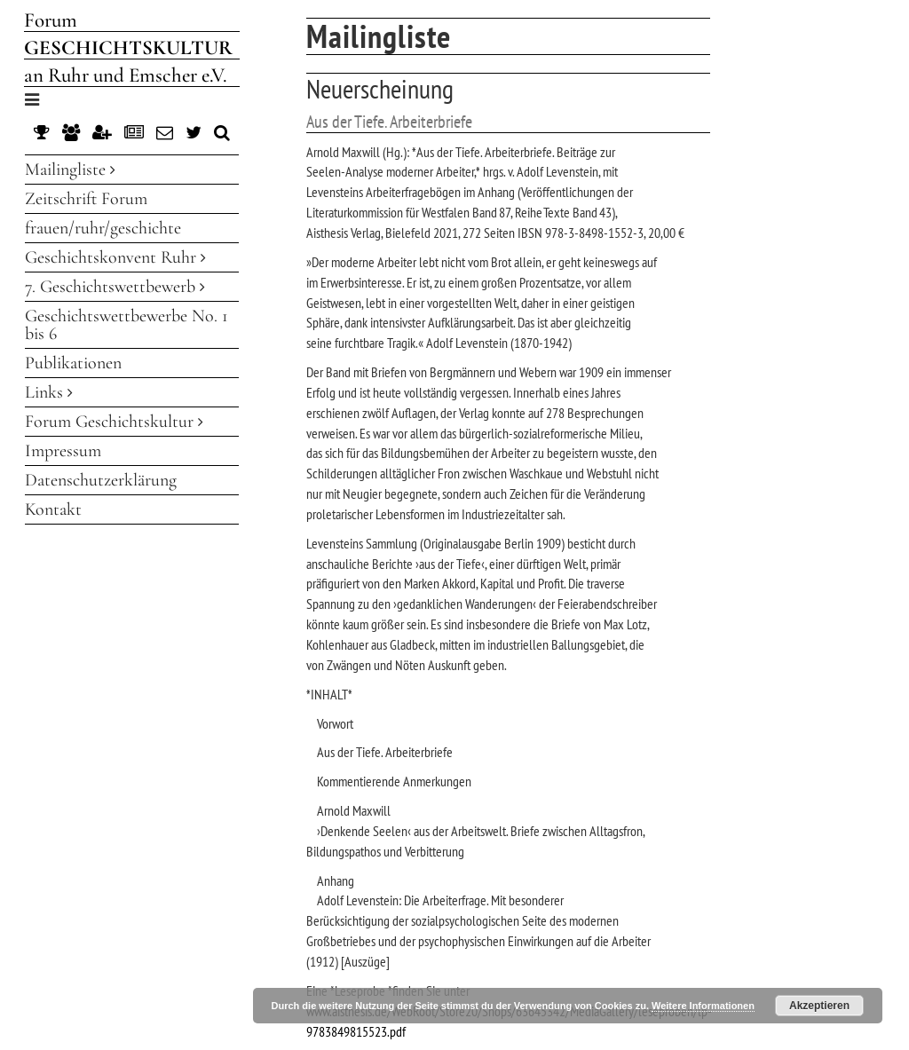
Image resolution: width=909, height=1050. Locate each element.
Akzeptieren (819, 1005)
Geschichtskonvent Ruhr (115, 257)
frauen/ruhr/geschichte (103, 228)
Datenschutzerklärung (101, 480)
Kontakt (53, 509)
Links (49, 392)
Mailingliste (70, 169)
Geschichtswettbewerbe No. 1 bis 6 (126, 324)
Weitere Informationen (703, 1005)
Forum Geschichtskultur (114, 421)
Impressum (63, 451)
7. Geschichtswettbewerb (115, 286)
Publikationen (73, 363)
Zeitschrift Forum (86, 198)
